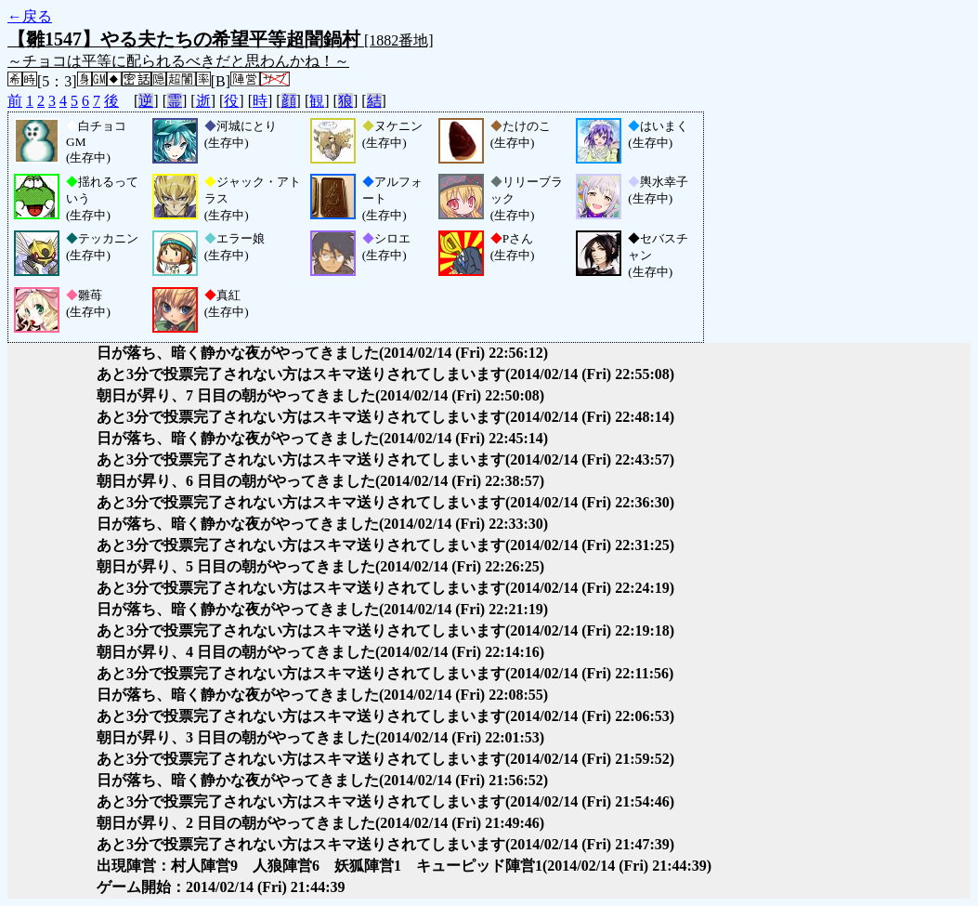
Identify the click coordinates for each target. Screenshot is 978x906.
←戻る (29, 16)
